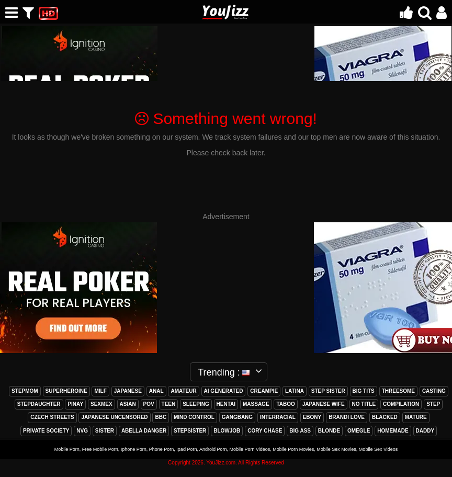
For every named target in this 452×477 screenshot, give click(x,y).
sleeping (196, 404)
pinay (75, 404)
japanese (128, 391)
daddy (425, 431)
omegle (358, 431)
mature (416, 417)
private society (46, 431)
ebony (312, 417)
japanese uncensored (114, 417)
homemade (392, 431)
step (433, 404)
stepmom (25, 391)
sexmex (101, 404)
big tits (364, 391)
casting (434, 391)
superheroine (66, 391)
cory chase (264, 431)
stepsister (190, 431)
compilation (401, 404)
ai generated (223, 391)
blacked (385, 417)
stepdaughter (39, 404)
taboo (285, 404)
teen (169, 404)
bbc (160, 417)
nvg (82, 431)
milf (100, 391)
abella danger (143, 431)
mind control (194, 417)
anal (156, 391)
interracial (278, 417)
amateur (183, 391)
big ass (300, 431)
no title (364, 404)
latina (294, 391)
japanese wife (323, 404)
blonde (329, 431)
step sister (328, 391)
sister (104, 431)
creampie (264, 391)
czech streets (52, 417)
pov (148, 404)
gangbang (237, 417)
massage (256, 404)
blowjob (226, 431)
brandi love (347, 417)
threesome (398, 391)
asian (128, 404)
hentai (226, 404)
